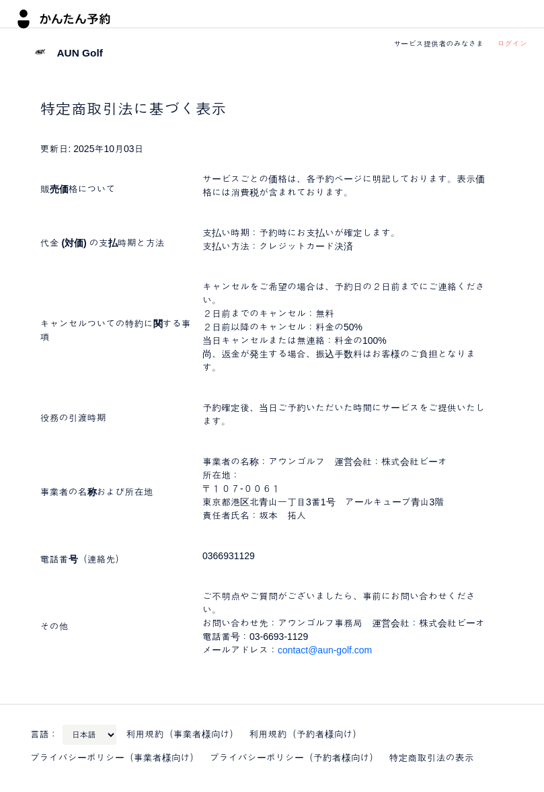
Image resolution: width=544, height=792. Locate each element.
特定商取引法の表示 (431, 757)
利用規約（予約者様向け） (305, 734)
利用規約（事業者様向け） (182, 734)
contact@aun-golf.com (325, 650)
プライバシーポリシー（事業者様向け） (115, 757)
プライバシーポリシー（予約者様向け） (294, 757)
